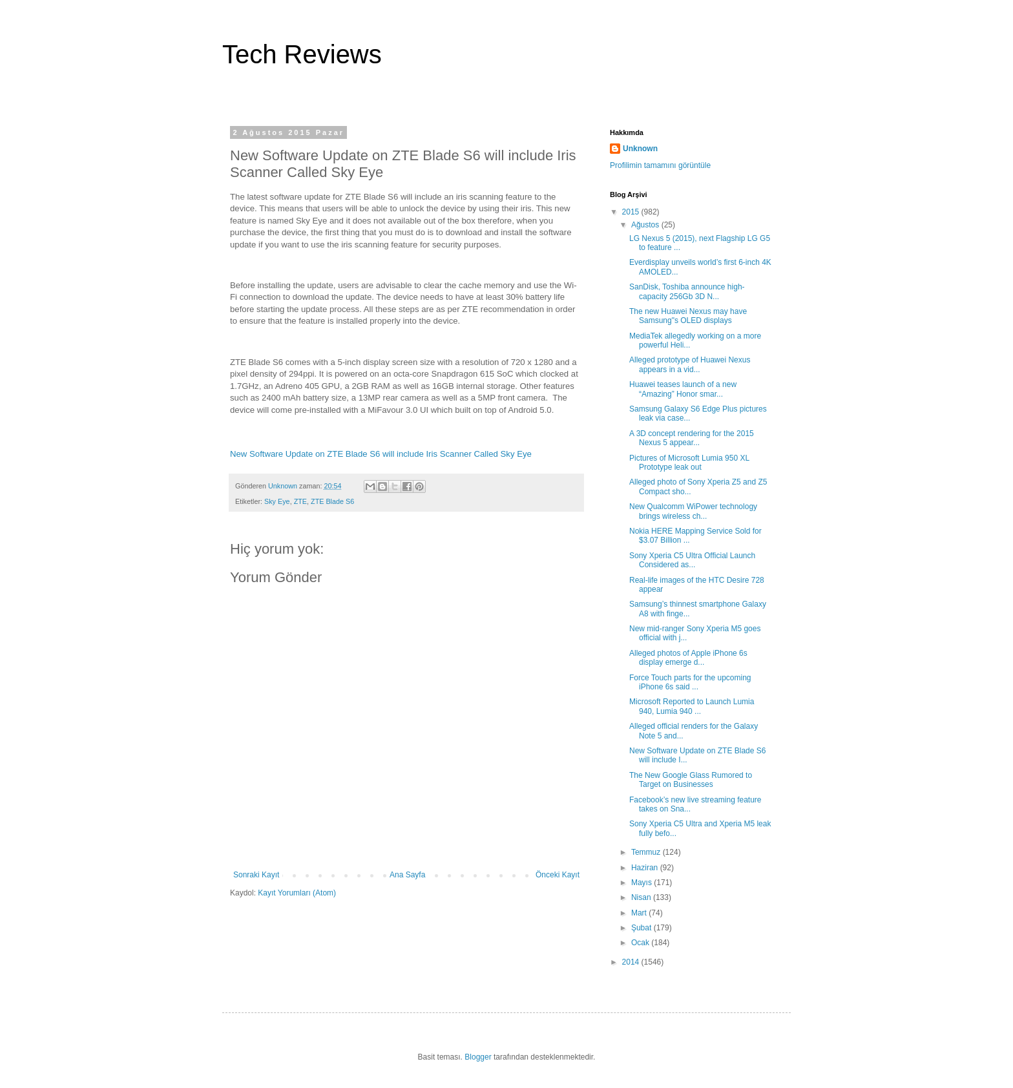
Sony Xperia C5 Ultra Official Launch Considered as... (692, 560)
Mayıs (642, 882)
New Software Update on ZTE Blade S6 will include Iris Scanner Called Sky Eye (381, 454)
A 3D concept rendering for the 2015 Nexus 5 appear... (691, 438)
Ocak (641, 942)
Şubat (642, 927)
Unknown (640, 148)
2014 (632, 962)
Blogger (478, 1057)
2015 (632, 211)
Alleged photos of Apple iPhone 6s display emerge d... (688, 658)
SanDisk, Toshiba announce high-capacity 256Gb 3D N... (687, 291)
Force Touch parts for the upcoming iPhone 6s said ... (690, 682)
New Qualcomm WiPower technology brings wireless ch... (693, 511)
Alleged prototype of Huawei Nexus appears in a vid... (689, 364)
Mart (640, 912)
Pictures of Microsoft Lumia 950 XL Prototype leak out (689, 463)
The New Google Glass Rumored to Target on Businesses (690, 780)
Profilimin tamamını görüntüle (660, 165)
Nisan (642, 897)
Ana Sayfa (407, 874)
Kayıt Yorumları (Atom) (297, 892)
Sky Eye (277, 501)
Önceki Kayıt (558, 874)
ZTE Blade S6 (332, 501)
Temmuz (647, 852)
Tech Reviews (302, 54)
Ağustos (646, 224)
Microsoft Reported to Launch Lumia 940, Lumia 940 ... (691, 706)
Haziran (645, 867)
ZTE (300, 501)
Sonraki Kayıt (256, 874)
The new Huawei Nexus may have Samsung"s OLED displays (688, 316)
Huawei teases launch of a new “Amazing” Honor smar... (682, 389)
